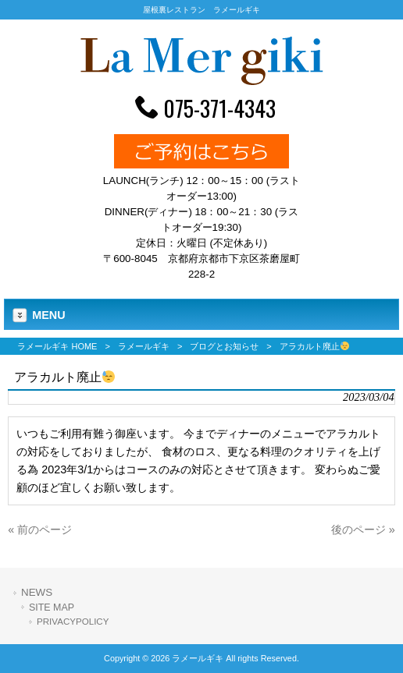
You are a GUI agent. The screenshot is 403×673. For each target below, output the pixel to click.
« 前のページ (40, 529)
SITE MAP (51, 607)
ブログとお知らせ (224, 346)
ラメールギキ (143, 346)
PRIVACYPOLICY (73, 621)
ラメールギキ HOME (57, 346)
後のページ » (363, 529)
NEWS (36, 592)
